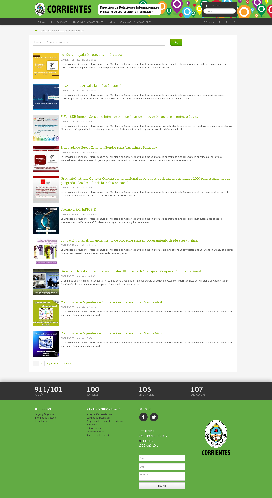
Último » (66, 363)
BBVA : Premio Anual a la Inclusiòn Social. (91, 86)
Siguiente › (52, 363)
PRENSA (111, 21)
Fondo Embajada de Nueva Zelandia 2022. (91, 55)
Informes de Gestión (45, 417)
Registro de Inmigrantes (99, 435)
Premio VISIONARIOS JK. (79, 209)
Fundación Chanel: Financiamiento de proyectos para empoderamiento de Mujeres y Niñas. (129, 240)
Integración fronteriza (99, 414)
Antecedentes (94, 428)
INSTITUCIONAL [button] (59, 21)
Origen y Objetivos (44, 414)
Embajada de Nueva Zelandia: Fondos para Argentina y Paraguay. (109, 148)
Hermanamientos (95, 431)
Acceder (216, 5)
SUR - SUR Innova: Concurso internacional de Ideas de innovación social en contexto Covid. (129, 117)
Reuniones (92, 424)
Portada (41, 21)
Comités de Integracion (99, 417)
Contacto (209, 21)
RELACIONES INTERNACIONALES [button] (87, 21)
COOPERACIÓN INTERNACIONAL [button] (135, 21)
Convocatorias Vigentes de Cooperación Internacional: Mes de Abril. (112, 302)
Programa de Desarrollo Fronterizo (105, 421)
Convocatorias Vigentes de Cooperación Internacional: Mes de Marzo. (113, 333)
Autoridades (41, 421)
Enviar (162, 485)
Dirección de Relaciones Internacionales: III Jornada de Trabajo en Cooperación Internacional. (131, 271)
